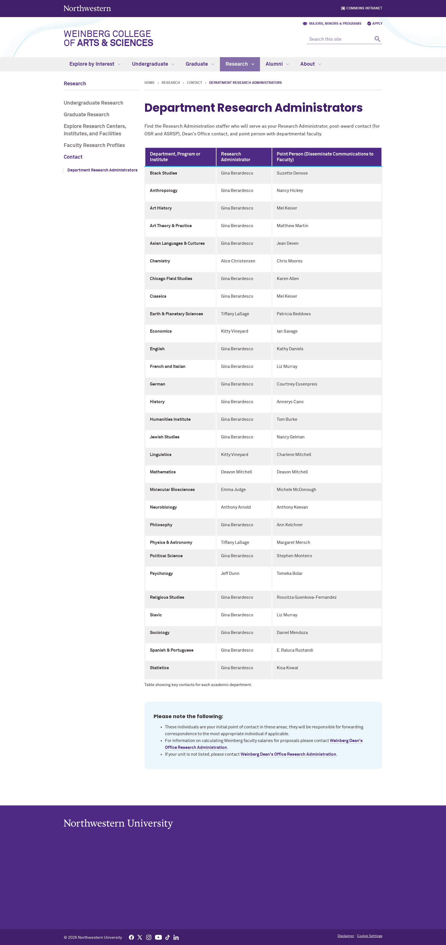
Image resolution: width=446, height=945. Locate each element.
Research (240, 64)
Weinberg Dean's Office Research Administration (288, 754)
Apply (377, 24)
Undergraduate (153, 64)
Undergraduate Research (93, 103)
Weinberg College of (108, 39)
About (310, 64)
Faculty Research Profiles (94, 145)
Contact (73, 157)
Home (149, 83)
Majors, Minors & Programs (335, 24)
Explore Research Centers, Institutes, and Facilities (95, 130)
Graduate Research (87, 114)
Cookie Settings (369, 936)
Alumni (277, 64)
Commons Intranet (364, 8)
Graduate (200, 64)
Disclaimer (346, 936)
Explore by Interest (95, 64)
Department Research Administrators (102, 170)
